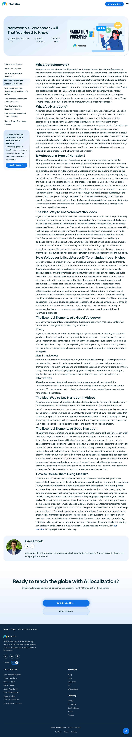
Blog (70, 675)
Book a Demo (73, 708)
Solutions (72, 682)
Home (6, 629)
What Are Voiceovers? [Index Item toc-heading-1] (14, 64)
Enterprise (72, 704)
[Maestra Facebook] (17, 656)
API (69, 685)
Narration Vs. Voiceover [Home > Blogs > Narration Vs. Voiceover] (27, 629)
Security (74, 732)
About (66, 732)
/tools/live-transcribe (13, 703)
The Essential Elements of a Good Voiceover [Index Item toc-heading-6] (16, 100)
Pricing (70, 701)
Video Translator (10, 678)
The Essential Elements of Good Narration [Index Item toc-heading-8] (15, 115)
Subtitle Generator (11, 692)
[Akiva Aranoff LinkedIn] (26, 546)
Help (70, 678)
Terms (70, 711)
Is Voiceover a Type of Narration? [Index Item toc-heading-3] (14, 74)
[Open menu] (127, 4)
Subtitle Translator (11, 700)
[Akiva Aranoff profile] (32, 546)
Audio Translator (10, 689)
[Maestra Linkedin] (11, 656)
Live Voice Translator (13, 675)
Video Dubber (9, 696)
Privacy (71, 715)
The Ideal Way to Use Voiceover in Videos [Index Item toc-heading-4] (13, 82)
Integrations (73, 689)
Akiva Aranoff (40, 40)
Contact (58, 732)
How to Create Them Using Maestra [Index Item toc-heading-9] (15, 122)
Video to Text (9, 682)
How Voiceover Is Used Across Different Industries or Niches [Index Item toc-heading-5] (16, 91)
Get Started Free (114, 4)
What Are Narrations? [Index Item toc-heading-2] (13, 69)
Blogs (13, 629)
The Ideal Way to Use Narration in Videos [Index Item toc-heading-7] (13, 107)
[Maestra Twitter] (6, 656)
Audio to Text (9, 685)
